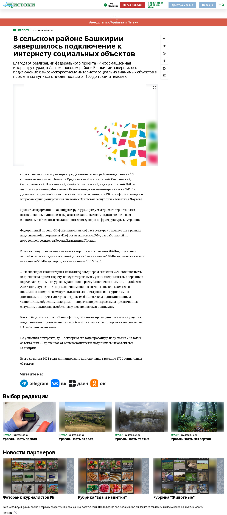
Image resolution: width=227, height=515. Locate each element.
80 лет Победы (132, 5)
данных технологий (192, 507)
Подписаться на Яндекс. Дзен (155, 5)
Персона (207, 5)
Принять (8, 512)
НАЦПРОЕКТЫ (21, 30)
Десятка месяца (182, 5)
